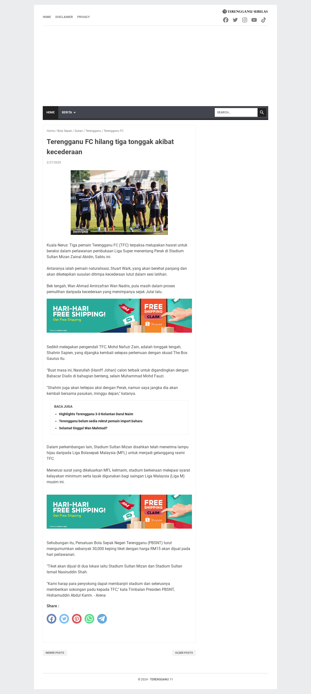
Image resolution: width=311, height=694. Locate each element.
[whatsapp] (89, 619)
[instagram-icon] (245, 20)
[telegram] (102, 619)
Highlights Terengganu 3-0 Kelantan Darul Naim (96, 414)
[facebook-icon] (226, 20)
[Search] (236, 112)
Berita (67, 112)
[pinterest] (77, 619)
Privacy (83, 17)
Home (47, 17)
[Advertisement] (155, 62)
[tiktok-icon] (264, 20)
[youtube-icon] (254, 20)
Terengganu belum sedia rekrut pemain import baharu (100, 421)
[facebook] (51, 619)
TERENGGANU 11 (161, 679)
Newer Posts (55, 652)
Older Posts (184, 652)
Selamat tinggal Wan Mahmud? (83, 428)
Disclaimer (64, 17)
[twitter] (64, 619)
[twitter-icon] (235, 20)
